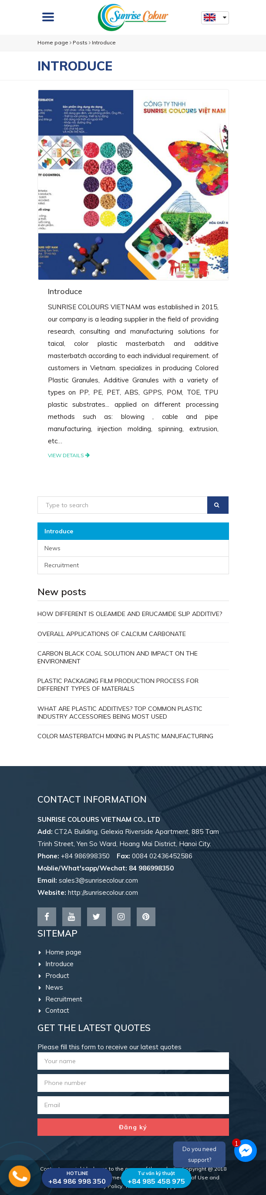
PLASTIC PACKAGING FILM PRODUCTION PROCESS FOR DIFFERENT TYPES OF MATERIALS (118, 685)
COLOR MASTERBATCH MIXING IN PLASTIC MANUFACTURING (125, 736)
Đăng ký (133, 1127)
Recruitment (61, 565)
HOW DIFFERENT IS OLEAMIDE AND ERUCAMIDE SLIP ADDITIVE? (129, 614)
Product (54, 975)
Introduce (104, 42)
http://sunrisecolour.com (103, 892)
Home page (52, 42)
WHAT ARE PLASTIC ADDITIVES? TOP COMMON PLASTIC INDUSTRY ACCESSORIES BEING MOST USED (119, 712)
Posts (80, 42)
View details (69, 455)
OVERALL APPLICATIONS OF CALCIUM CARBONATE (111, 634)
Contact (54, 1010)
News (52, 548)
